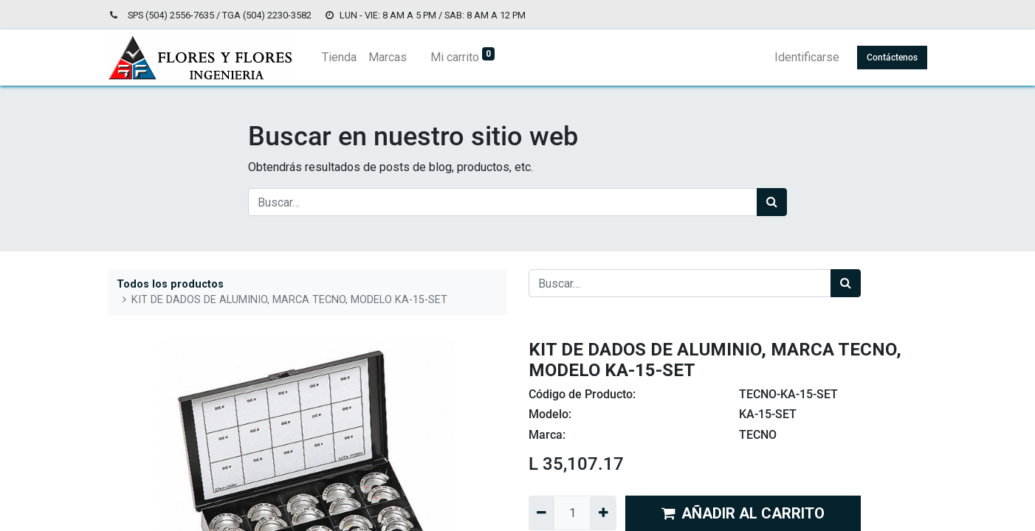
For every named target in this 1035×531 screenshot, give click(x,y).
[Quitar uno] (541, 513)
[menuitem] (339, 57)
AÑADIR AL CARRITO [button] (743, 513)
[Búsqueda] (772, 202)
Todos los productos (170, 284)
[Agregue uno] (603, 513)
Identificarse (806, 57)
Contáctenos (892, 57)
